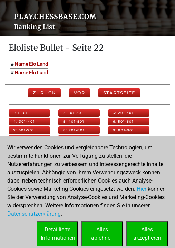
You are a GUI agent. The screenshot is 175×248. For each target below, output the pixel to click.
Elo (32, 64)
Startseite (119, 92)
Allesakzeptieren (147, 233)
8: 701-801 (74, 130)
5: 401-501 (73, 121)
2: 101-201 (73, 113)
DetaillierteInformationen (58, 233)
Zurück (44, 92)
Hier (141, 189)
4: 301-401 (24, 121)
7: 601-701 (23, 130)
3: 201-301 (123, 113)
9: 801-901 (123, 130)
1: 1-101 (20, 113)
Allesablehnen (102, 233)
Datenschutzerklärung (34, 213)
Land (42, 64)
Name (21, 64)
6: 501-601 (123, 121)
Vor (79, 92)
